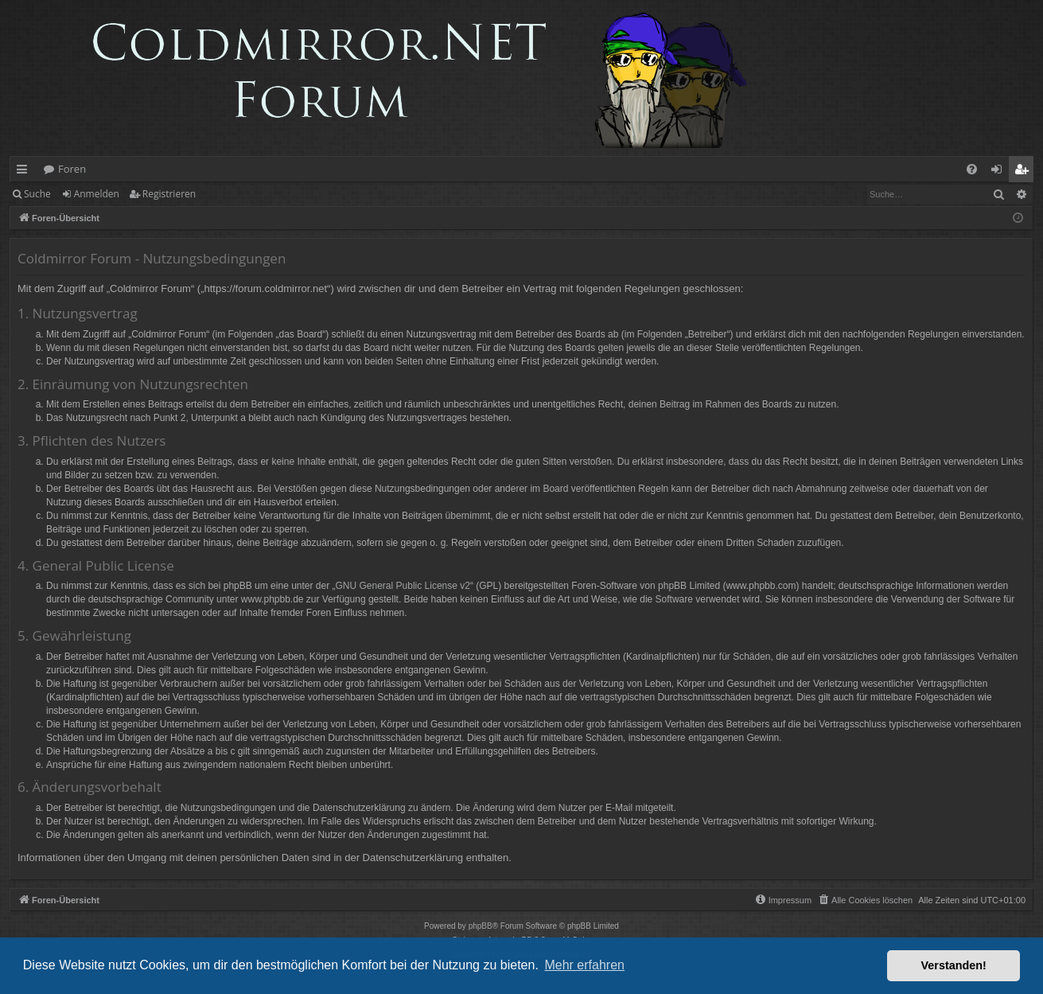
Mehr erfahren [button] (584, 965)
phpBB (480, 926)
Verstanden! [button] (954, 965)
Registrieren (169, 194)
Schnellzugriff (25, 172)
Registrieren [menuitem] (1024, 172)
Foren (72, 169)
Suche (37, 194)
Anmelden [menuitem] (1001, 172)
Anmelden (96, 194)
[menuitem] (971, 169)
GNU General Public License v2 (403, 585)
